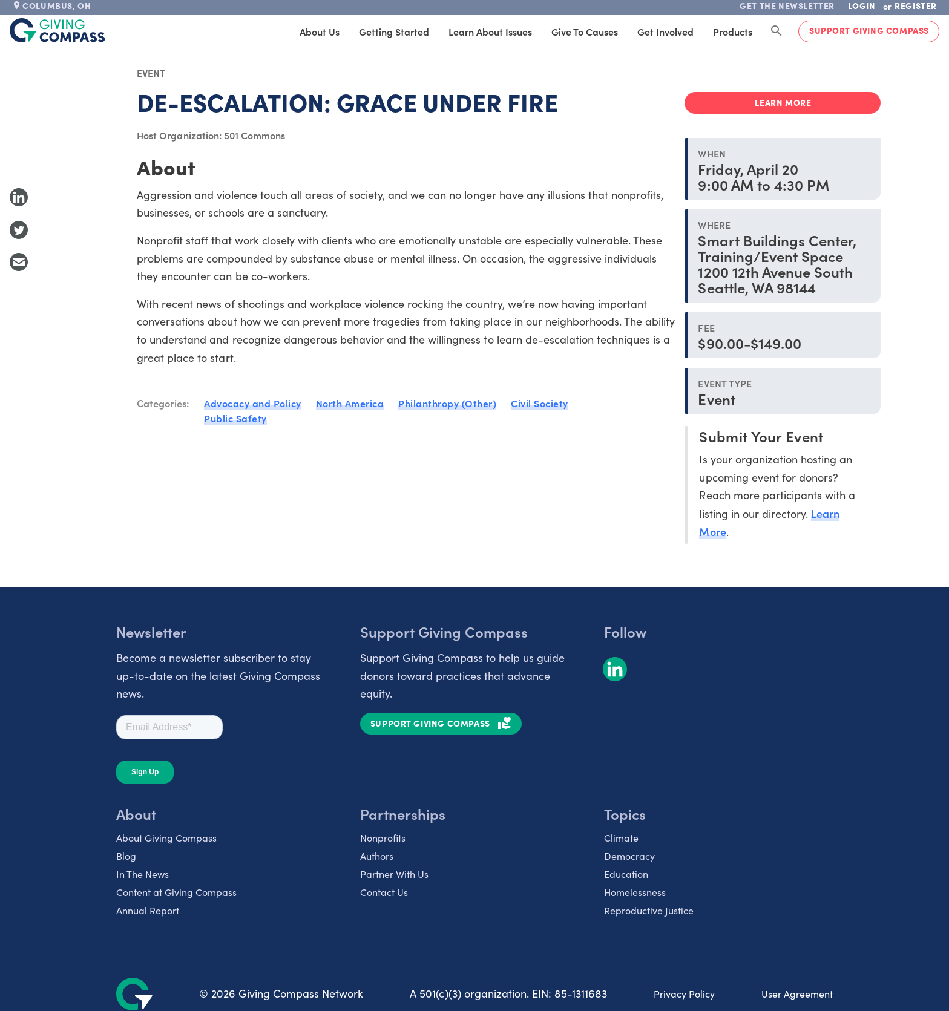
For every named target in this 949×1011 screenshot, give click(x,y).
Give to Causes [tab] (584, 31)
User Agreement (797, 993)
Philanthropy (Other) (447, 403)
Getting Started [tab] (394, 31)
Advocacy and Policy (252, 403)
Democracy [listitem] (629, 855)
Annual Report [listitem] (147, 910)
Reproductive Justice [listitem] (649, 910)
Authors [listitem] (376, 855)
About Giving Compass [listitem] (166, 837)
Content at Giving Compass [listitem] (176, 892)
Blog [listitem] (126, 855)
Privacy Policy (684, 993)
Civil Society (539, 403)
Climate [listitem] (621, 837)
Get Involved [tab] (665, 31)
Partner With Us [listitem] (394, 874)
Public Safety (235, 418)
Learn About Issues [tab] (490, 31)
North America (350, 403)
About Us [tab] (320, 31)
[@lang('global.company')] (57, 30)
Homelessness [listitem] (635, 892)
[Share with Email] (19, 262)
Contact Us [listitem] (384, 892)
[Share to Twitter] (19, 230)
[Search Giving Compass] (776, 31)
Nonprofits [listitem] (383, 837)
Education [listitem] (626, 874)
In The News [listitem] (142, 874)
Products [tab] (732, 31)
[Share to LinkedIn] (19, 197)
